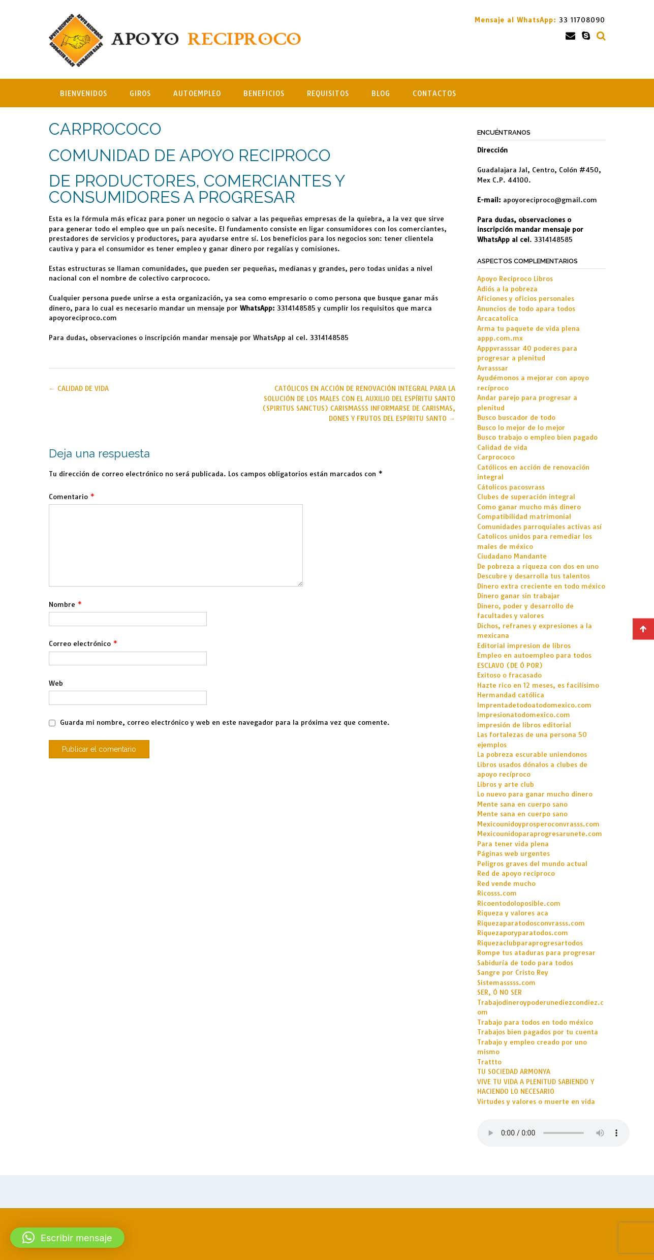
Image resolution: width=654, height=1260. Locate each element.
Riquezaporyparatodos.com (522, 933)
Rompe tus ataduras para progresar (536, 952)
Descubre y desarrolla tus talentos (533, 576)
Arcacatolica (497, 318)
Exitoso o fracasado (509, 675)
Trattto (489, 1062)
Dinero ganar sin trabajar (518, 596)
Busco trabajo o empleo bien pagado (537, 437)
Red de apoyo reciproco (516, 873)
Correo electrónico (83, 643)
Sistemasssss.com (506, 982)
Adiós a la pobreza (507, 289)
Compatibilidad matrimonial (524, 516)
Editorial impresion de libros (524, 645)
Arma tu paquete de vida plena (528, 328)
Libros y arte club (505, 784)
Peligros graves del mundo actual (532, 863)
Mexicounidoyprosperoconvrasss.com (538, 824)
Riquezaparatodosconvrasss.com (531, 923)
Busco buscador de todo (516, 417)
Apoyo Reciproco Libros (515, 278)
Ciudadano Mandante (512, 556)
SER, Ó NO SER (499, 992)
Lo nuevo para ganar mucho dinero (535, 794)
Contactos (434, 93)
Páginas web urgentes (513, 853)
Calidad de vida (502, 447)
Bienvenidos (83, 93)
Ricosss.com (497, 893)
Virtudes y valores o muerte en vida (536, 1101)
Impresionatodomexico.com (523, 715)
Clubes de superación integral (526, 497)
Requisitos (328, 93)
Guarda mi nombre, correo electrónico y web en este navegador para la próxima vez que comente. (225, 722)
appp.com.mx (500, 338)
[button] (67, 1237)
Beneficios (264, 93)
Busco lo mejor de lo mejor (521, 427)
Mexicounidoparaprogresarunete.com (539, 833)
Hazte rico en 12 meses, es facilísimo (538, 685)
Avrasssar (492, 368)
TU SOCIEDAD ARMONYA (513, 1071)
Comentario (72, 497)
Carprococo (496, 457)
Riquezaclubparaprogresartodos (530, 943)
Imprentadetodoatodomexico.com (534, 705)
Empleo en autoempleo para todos (534, 655)
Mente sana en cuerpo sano (522, 804)
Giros (140, 93)
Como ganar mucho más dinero (529, 507)
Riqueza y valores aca (512, 913)
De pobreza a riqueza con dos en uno (538, 566)
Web (56, 683)
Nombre (65, 604)
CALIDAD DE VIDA (79, 388)
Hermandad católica (510, 695)
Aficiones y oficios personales (525, 298)
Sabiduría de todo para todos (525, 963)
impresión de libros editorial (524, 725)
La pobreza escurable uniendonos (532, 754)
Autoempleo (197, 93)
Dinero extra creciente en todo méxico (541, 586)
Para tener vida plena (513, 844)
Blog (380, 93)
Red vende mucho (506, 883)
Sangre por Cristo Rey (512, 972)
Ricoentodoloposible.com (518, 903)
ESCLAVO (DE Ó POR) (510, 665)
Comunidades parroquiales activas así (539, 527)
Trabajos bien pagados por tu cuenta (537, 1032)
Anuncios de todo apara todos (526, 308)
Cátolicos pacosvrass (511, 487)
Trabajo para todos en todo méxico (535, 1022)
